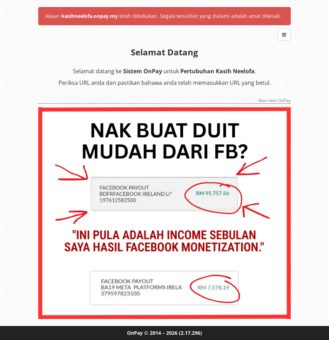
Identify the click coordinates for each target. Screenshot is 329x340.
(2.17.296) (190, 332)
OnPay (135, 332)
